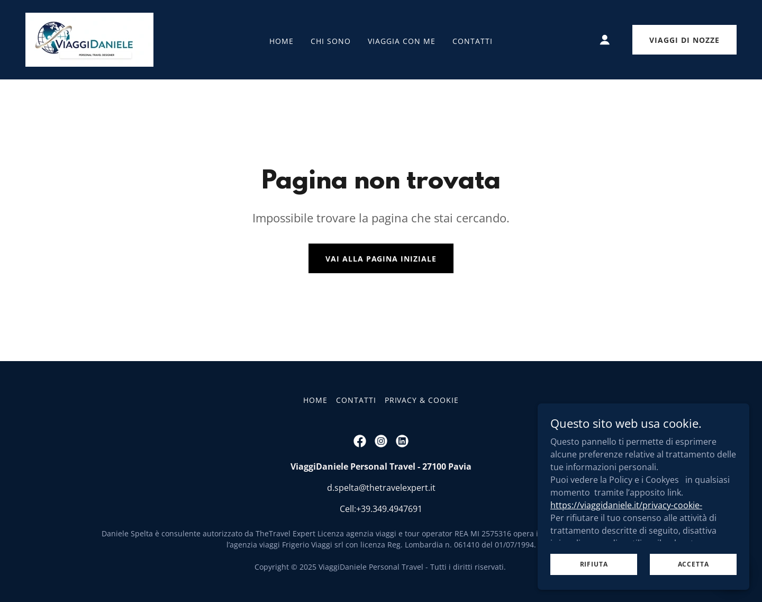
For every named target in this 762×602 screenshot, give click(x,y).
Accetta (693, 564)
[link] (89, 38)
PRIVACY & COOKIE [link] (422, 400)
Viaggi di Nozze (684, 40)
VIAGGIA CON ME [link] (402, 41)
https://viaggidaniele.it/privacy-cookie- (626, 504)
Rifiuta (594, 564)
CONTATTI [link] (472, 41)
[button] (604, 39)
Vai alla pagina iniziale (381, 259)
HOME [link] (281, 41)
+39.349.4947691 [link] (389, 509)
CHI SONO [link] (331, 41)
